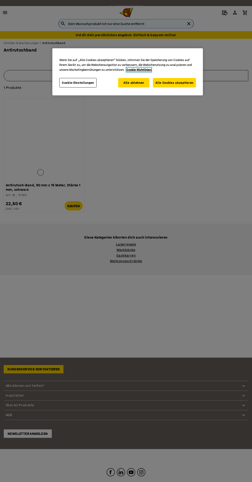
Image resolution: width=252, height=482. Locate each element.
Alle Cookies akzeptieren (174, 83)
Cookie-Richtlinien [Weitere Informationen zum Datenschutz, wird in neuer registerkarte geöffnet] (138, 70)
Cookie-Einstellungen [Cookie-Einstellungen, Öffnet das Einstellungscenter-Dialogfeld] (78, 83)
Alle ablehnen (133, 83)
